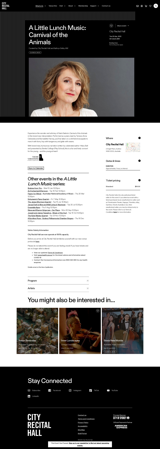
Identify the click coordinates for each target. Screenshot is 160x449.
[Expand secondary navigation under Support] (94, 6)
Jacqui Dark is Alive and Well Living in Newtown (47, 205)
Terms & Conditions (55, 253)
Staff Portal (82, 433)
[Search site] (156, 6)
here (37, 241)
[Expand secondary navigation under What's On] (41, 6)
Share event (123, 26)
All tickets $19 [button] (114, 39)
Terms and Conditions (86, 419)
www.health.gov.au (45, 255)
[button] (121, 36)
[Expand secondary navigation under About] (72, 6)
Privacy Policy (83, 422)
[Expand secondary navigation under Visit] (62, 6)
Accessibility (82, 426)
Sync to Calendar (36, 168)
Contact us (82, 415)
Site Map (81, 430)
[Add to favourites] (111, 26)
